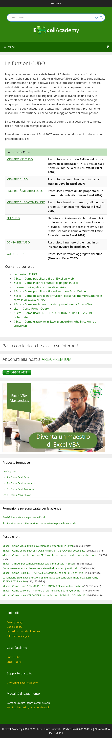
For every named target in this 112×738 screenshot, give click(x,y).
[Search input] (52, 17)
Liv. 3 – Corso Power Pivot (17, 495)
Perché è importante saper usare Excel (24, 517)
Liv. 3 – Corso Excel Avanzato (18, 489)
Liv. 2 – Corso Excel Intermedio (19, 483)
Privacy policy (15, 622)
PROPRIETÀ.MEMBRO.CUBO (25, 191)
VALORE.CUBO (16, 254)
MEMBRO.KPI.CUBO (20, 159)
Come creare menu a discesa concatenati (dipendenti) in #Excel (40, 568)
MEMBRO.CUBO (17, 179)
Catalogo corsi (10, 471)
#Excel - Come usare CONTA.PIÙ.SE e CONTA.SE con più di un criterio (43, 572)
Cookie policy (14, 626)
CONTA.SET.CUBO (18, 242)
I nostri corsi (14, 661)
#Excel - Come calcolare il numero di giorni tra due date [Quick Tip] (42, 590)
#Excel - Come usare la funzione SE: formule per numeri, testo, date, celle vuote (49, 555)
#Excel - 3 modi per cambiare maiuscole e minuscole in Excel (38, 563)
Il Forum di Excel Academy (22, 682)
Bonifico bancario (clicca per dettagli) (28, 707)
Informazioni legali (18, 636)
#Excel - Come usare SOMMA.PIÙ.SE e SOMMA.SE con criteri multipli (43, 586)
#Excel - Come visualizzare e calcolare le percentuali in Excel (38, 545)
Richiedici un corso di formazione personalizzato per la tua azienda (39, 523)
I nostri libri (13, 657)
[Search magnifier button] (101, 17)
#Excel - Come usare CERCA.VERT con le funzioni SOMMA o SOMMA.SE (44, 595)
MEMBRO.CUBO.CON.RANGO (26, 202)
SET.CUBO (13, 218)
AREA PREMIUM (57, 359)
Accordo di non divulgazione (23, 631)
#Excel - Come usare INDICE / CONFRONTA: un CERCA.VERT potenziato (44, 550)
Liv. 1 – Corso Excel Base (16, 477)
